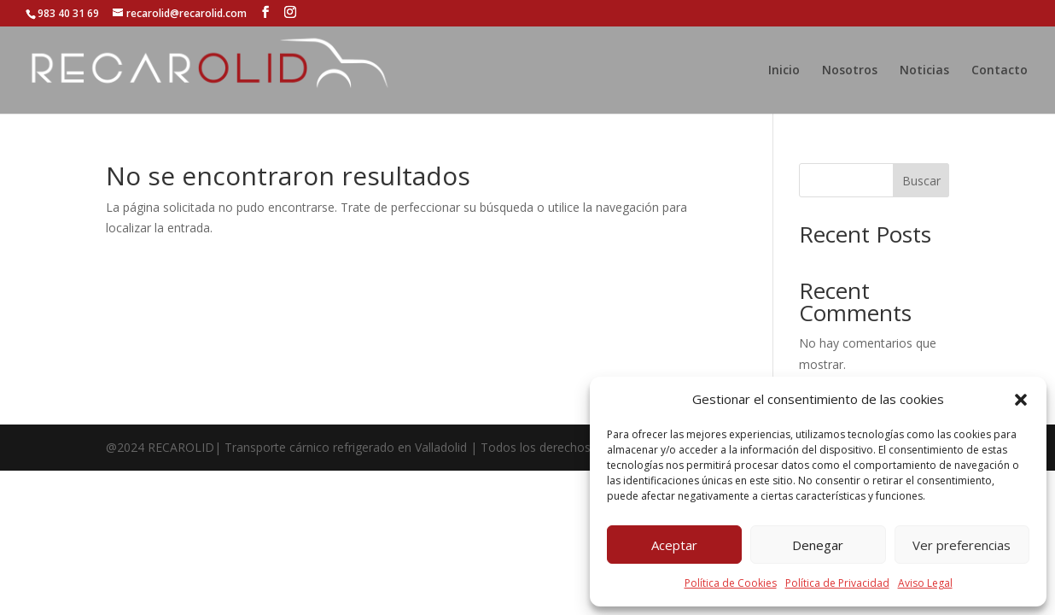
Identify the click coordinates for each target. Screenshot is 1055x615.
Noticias (924, 71)
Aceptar (674, 545)
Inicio (784, 71)
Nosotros (849, 71)
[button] (1020, 399)
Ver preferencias (961, 545)
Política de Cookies (731, 583)
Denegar (817, 545)
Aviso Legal (925, 583)
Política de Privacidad (837, 583)
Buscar (921, 181)
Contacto (999, 71)
